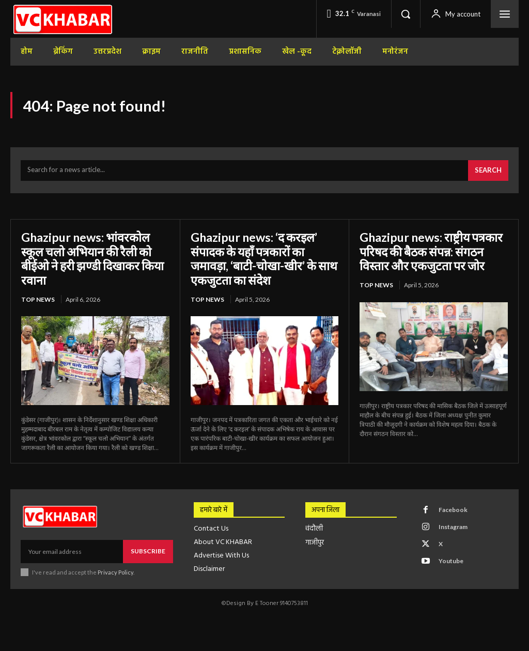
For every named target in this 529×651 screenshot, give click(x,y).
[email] (72, 552)
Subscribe (148, 552)
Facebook (452, 511)
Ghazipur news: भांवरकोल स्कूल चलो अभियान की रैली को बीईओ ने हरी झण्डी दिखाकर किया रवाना (88, 260)
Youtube (450, 562)
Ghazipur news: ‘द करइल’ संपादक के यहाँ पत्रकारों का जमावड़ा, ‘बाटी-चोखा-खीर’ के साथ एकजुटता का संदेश (256, 260)
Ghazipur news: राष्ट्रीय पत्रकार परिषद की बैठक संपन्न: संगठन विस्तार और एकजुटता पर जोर (431, 260)
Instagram (452, 528)
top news (38, 301)
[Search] (488, 172)
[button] (405, 14)
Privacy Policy (115, 573)
